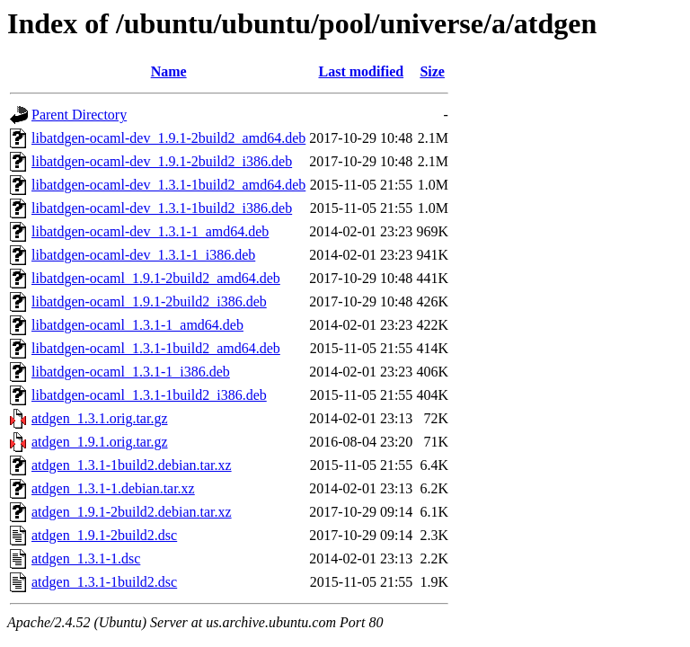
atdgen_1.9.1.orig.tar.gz (99, 441)
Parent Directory (79, 114)
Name (169, 71)
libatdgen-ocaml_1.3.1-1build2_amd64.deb (155, 348)
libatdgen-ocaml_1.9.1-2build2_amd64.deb (155, 278)
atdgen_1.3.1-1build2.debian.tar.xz (131, 465)
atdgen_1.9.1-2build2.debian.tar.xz (131, 511)
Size (432, 71)
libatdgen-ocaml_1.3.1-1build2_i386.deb (149, 395)
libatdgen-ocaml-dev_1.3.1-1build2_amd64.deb (168, 184)
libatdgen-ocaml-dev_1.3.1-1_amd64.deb (150, 231)
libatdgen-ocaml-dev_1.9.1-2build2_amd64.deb (168, 138)
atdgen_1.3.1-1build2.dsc (104, 581)
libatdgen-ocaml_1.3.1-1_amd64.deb (137, 324)
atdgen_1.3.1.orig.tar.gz (99, 418)
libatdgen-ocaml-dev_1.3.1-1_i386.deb (143, 254)
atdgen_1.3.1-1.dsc (85, 558)
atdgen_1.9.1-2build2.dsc (104, 535)
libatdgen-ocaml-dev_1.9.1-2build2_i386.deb (161, 161)
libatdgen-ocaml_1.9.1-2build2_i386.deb (149, 301)
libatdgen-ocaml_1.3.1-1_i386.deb (130, 371)
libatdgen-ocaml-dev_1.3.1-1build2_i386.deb (161, 208)
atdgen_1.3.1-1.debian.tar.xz (113, 488)
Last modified (360, 71)
